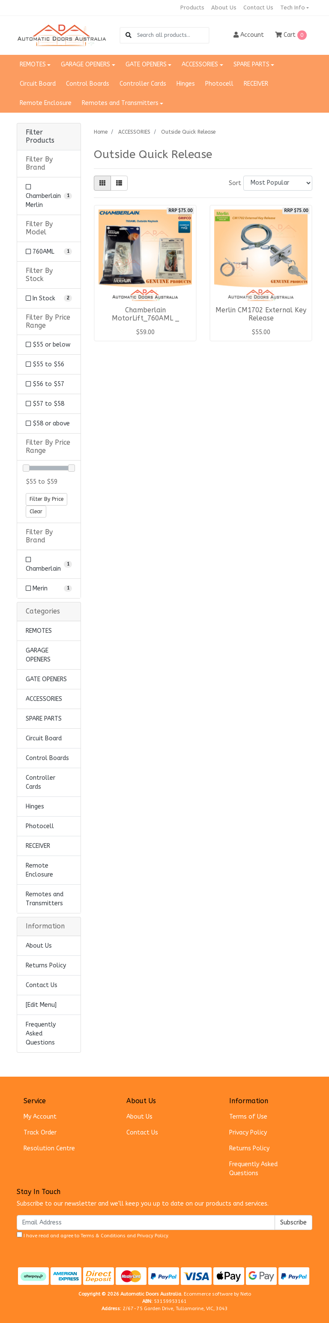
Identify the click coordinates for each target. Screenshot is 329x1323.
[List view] (119, 183)
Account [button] (248, 35)
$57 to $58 (45, 403)
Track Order (40, 1132)
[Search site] (128, 35)
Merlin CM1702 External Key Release (260, 314)
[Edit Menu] (41, 1005)
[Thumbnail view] (102, 183)
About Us (223, 7)
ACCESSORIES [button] (200, 64)
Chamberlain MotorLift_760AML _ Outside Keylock (145, 318)
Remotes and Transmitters (44, 899)
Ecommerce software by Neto (217, 1294)
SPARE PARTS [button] (251, 64)
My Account (40, 1116)
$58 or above (48, 423)
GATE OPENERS (46, 679)
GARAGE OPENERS (38, 655)
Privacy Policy (248, 1132)
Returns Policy (46, 965)
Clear (36, 512)
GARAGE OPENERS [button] (85, 64)
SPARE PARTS (44, 718)
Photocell (219, 83)
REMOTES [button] (33, 64)
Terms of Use (248, 1116)
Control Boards (87, 83)
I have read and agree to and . (93, 1235)
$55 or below (48, 344)
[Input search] (173, 35)
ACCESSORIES (44, 699)
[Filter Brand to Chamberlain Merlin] (49, 196)
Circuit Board (38, 83)
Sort (235, 183)
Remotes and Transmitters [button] (120, 103)
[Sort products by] (277, 183)
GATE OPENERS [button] (146, 64)
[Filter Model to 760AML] (49, 252)
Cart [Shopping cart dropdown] (291, 35)
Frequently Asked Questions (41, 1033)
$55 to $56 (45, 364)
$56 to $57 (45, 384)
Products (192, 7)
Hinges (185, 83)
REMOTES (39, 631)
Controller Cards (143, 83)
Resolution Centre (49, 1148)
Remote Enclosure (46, 103)
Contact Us (258, 7)
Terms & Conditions (103, 1236)
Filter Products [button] (40, 136)
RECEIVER (256, 83)
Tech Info (292, 7)
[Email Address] (146, 1222)
